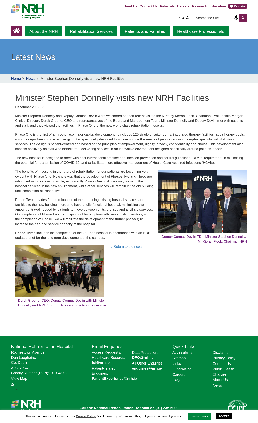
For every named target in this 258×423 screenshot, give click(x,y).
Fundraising (181, 369)
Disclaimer (221, 353)
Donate (239, 6)
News (30, 79)
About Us (220, 380)
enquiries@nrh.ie (147, 368)
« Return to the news (126, 247)
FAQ (176, 380)
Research (199, 6)
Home (16, 79)
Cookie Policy (86, 416)
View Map (19, 379)
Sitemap (179, 358)
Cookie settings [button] (200, 416)
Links (176, 363)
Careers (183, 6)
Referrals (167, 6)
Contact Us (149, 6)
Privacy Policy (224, 358)
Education (218, 6)
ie (114, 379)
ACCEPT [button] (223, 416)
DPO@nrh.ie (143, 358)
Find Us (131, 6)
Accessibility (182, 352)
